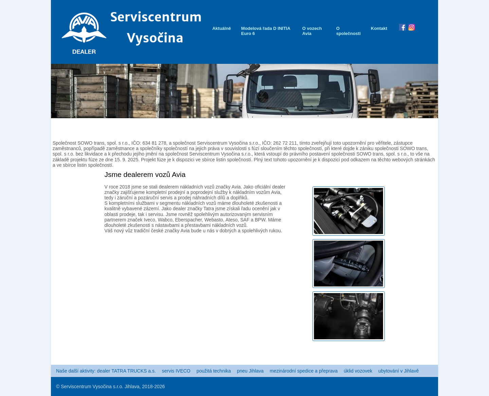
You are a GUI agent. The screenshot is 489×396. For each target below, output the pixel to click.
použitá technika (214, 371)
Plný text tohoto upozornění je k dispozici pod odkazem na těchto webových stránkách (344, 159)
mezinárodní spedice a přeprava (304, 371)
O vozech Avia (312, 31)
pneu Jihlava (250, 371)
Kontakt (379, 28)
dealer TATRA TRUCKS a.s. (126, 371)
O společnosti (348, 31)
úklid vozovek (358, 371)
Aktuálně (221, 28)
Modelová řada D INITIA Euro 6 (265, 31)
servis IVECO (176, 371)
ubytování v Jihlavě (398, 371)
